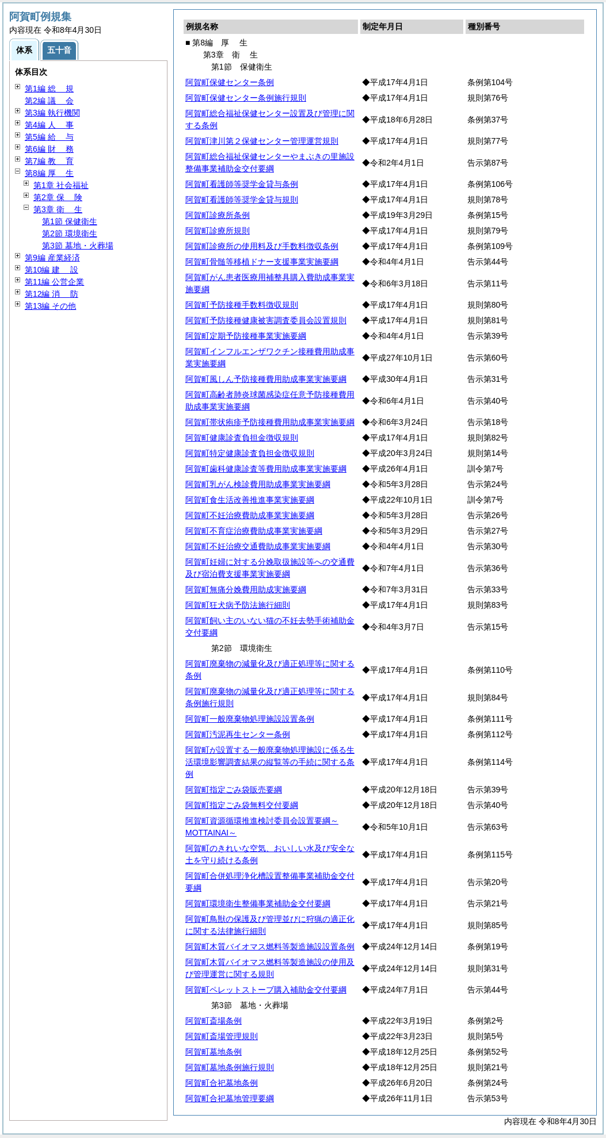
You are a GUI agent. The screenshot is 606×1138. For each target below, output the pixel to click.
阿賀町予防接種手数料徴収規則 (241, 304)
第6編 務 (49, 149)
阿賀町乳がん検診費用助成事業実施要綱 (257, 484)
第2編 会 (49, 100)
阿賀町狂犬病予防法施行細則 (237, 605)
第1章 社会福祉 (61, 185)
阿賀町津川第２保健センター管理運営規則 (261, 140)
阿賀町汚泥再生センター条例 (237, 734)
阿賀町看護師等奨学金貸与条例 (241, 184)
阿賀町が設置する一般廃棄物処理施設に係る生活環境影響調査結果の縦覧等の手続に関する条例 (270, 762)
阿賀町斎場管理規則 (221, 1036)
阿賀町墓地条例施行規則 (229, 1067)
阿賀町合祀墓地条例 (221, 1082)
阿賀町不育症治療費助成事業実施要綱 (253, 530)
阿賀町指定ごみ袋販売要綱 (233, 789)
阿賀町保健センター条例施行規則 (245, 97)
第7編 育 (49, 161)
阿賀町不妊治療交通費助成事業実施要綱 (257, 546)
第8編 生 (49, 173)
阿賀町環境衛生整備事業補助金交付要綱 (257, 903)
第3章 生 (57, 209)
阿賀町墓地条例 (213, 1051)
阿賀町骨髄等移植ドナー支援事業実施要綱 (261, 261)
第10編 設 (51, 269)
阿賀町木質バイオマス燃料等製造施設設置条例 (270, 946)
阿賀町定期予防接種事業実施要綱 (245, 335)
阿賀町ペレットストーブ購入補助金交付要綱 (265, 989)
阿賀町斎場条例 (213, 1020)
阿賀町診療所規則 (217, 230)
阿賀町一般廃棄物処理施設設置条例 (249, 718)
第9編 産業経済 (52, 257)
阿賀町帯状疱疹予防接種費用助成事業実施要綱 (270, 422)
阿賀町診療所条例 (217, 215)
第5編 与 (49, 136)
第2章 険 (57, 197)
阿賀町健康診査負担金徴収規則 (241, 437)
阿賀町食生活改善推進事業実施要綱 (249, 499)
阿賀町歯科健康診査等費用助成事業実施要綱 (265, 468)
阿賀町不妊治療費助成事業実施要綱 (249, 515)
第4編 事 (49, 124)
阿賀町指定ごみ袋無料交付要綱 (241, 805)
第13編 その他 (50, 306)
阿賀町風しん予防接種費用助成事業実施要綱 (265, 379)
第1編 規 (49, 88)
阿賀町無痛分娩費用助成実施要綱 (245, 589)
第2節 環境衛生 (69, 233)
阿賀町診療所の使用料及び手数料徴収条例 (261, 246)
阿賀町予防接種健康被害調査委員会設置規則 (265, 320)
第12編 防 (51, 293)
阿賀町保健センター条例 (229, 82)
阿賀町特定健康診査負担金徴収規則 (249, 453)
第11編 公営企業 (54, 281)
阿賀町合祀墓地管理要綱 (229, 1098)
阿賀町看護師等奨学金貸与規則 (241, 199)
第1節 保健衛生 (69, 221)
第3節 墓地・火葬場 (77, 245)
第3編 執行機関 (52, 112)
